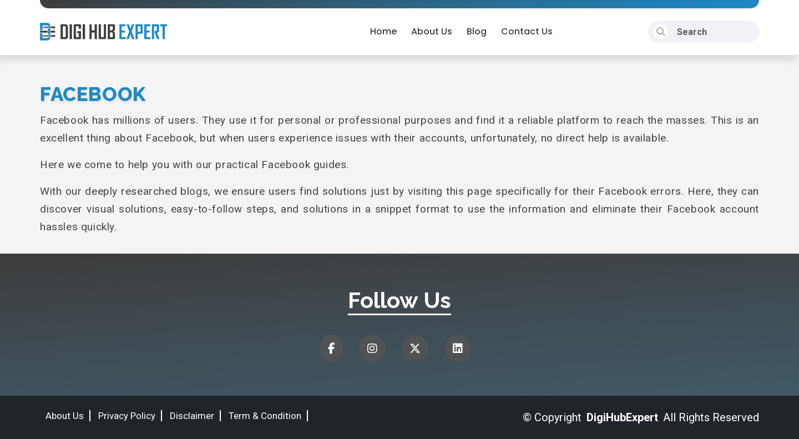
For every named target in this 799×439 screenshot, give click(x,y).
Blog (477, 31)
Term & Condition (265, 415)
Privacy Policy (126, 415)
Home (383, 31)
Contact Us (527, 31)
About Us (431, 31)
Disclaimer (192, 415)
